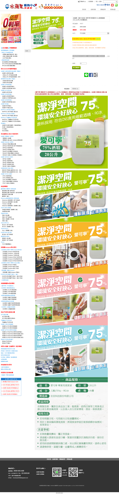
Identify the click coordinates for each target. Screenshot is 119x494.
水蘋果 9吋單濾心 (6, 106)
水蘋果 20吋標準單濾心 (8, 96)
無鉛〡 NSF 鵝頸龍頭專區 (8, 353)
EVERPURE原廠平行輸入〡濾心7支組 (12, 278)
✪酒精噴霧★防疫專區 (7, 283)
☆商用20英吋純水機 (7, 80)
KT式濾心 (4, 129)
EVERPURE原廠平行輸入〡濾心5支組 (12, 276)
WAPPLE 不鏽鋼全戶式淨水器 (9, 117)
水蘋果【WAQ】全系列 (7, 142)
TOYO (2, 242)
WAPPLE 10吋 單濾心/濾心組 (10, 111)
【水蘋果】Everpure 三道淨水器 (10, 255)
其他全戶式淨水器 (7, 341)
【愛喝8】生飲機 (6, 138)
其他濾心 (3, 123)
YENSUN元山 (4, 228)
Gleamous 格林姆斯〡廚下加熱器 (11, 200)
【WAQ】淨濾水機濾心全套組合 (10, 153)
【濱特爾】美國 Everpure (7, 270)
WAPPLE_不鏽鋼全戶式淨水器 (10, 119)
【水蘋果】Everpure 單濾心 (9, 264)
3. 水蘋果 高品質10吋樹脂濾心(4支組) (11, 388)
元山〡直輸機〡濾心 (7, 230)
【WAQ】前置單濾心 (7, 147)
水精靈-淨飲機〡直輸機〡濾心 (10, 209)
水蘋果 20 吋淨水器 (6, 90)
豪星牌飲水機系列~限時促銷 (8, 189)
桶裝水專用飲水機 (5, 369)
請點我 (98, 39)
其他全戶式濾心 (6, 343)
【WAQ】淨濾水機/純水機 (9, 144)
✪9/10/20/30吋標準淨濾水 (9, 69)
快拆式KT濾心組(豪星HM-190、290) (11, 172)
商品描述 (66, 88)
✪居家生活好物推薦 (7, 372)
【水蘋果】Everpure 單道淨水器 (10, 251)
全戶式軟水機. (6, 316)
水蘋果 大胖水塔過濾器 (7, 324)
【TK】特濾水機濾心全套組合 (10, 181)
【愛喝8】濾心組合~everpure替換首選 (12, 140)
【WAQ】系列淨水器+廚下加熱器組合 (12, 146)
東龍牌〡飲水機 (6, 238)
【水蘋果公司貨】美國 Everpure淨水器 (11, 249)
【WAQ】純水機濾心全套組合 (10, 151)
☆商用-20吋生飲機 (7, 82)
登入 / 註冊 (99, 1)
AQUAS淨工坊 (5, 222)
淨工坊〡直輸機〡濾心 (8, 226)
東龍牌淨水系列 (5, 236)
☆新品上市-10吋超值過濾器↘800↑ (11, 77)
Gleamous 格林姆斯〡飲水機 (9, 202)
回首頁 (84, 9)
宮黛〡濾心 (5, 220)
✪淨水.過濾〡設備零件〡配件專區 (11, 346)
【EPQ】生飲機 (6, 159)
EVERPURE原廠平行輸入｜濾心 (9, 274)
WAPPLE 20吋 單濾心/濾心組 (10, 115)
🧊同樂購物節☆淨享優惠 (7, 50)
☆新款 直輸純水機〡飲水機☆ (10, 56)
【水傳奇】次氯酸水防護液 (8, 307)
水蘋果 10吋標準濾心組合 (9, 88)
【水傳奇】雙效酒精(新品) (8, 288)
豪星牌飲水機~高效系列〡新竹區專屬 (12, 192)
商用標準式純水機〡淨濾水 (8, 79)
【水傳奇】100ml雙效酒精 (9, 293)
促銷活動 (93, 9)
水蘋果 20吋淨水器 (7, 92)
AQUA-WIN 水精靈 (6, 207)
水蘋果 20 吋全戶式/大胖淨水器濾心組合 (12, 337)
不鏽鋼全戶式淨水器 (6, 320)
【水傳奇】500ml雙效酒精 (9, 291)
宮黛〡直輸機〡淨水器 (8, 219)
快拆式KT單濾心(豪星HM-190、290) (11, 170)
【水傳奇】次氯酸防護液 (8, 309)
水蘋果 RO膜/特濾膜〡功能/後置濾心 (12, 125)
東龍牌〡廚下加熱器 (7, 240)
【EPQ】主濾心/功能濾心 (9, 166)
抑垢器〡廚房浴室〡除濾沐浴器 (9, 351)
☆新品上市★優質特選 (7, 52)
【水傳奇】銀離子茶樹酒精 (9, 297)
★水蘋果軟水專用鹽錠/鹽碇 (9, 62)
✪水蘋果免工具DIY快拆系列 (9, 134)
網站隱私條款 (59, 493)
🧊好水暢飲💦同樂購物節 (9, 48)
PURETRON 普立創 (6, 232)
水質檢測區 (4, 359)
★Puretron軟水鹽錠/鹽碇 (8, 65)
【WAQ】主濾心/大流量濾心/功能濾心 (12, 155)
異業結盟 (112, 9)
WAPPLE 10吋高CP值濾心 (8, 109)
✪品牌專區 (4, 186)
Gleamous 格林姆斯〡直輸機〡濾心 (11, 205)
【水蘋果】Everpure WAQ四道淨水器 (12, 259)
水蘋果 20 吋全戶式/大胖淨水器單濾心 (12, 335)
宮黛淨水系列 (4, 213)
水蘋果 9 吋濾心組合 (7, 107)
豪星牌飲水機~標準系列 (8, 190)
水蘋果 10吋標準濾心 (6, 84)
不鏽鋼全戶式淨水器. (7, 322)
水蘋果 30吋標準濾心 (6, 100)
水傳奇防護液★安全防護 (7, 301)
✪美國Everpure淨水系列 (8, 247)
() (82, 1)
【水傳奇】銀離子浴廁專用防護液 (11, 305)
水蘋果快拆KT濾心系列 (7, 168)
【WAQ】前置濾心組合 (8, 149)
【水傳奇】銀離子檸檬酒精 (9, 299)
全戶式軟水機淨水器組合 (8, 318)
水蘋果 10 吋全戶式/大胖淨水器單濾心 (12, 332)
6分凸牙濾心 (5, 130)
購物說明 (103, 9)
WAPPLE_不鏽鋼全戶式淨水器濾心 (11, 121)
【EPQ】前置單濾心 (7, 160)
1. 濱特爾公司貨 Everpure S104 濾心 (11, 381)
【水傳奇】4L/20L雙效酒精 (9, 290)
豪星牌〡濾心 (5, 196)
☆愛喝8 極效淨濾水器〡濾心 (9, 54)
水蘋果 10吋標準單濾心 (8, 86)
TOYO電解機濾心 (6, 244)
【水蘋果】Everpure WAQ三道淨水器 (12, 257)
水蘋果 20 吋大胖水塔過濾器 (9, 328)
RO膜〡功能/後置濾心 (8, 127)
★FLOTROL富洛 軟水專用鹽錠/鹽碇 (11, 63)
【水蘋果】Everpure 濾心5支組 (10, 266)
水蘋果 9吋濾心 (5, 104)
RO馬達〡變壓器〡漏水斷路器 (9, 357)
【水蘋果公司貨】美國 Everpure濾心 (10, 262)
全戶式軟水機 (4, 314)
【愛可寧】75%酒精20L (7, 285)
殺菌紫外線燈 (4, 361)
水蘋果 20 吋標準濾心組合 (9, 98)
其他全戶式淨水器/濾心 (7, 339)
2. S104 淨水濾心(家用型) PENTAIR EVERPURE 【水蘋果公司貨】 (19, 385)
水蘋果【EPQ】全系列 (7, 157)
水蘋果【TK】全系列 (6, 174)
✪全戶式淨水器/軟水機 (8, 312)
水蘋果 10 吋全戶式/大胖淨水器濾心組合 (12, 333)
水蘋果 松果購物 (40, 474)
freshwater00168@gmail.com (20, 477)
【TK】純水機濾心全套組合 (9, 179)
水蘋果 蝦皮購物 (40, 472)
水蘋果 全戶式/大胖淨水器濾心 (9, 330)
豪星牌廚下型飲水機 (7, 194)
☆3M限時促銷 (4, 280)
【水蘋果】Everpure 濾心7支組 (10, 268)
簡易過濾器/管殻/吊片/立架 (8, 348)
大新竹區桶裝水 (5, 367)
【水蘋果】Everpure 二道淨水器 (10, 253)
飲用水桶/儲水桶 (5, 355)
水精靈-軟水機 (6, 211)
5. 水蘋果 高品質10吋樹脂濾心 (9, 394)
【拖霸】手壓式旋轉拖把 (7, 375)
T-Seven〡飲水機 (6, 204)
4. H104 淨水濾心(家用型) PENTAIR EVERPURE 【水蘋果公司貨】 (19, 391)
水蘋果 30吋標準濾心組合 (9, 102)
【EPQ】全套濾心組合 (8, 164)
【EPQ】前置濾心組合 (8, 162)
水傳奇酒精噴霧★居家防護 (8, 295)
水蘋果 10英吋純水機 (7, 73)
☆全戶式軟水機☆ (7, 58)
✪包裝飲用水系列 (6, 364)
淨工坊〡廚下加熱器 (7, 224)
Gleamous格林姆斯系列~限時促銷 (10, 198)
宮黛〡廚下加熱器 (7, 217)
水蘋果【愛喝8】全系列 (7, 136)
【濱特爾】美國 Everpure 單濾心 (10, 272)
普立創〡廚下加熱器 (7, 234)
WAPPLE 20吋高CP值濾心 (8, 113)
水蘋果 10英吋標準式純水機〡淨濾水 (10, 71)
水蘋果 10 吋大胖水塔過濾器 (9, 326)
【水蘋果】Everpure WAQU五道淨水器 (12, 260)
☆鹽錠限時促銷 (5, 60)
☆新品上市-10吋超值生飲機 (9, 75)
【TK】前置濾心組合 (7, 177)
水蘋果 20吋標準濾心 (6, 94)
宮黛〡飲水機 (5, 215)
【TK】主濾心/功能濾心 (8, 183)
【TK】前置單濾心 (7, 176)
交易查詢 (90, 1)
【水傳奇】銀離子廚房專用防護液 (11, 303)
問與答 (75, 88)
